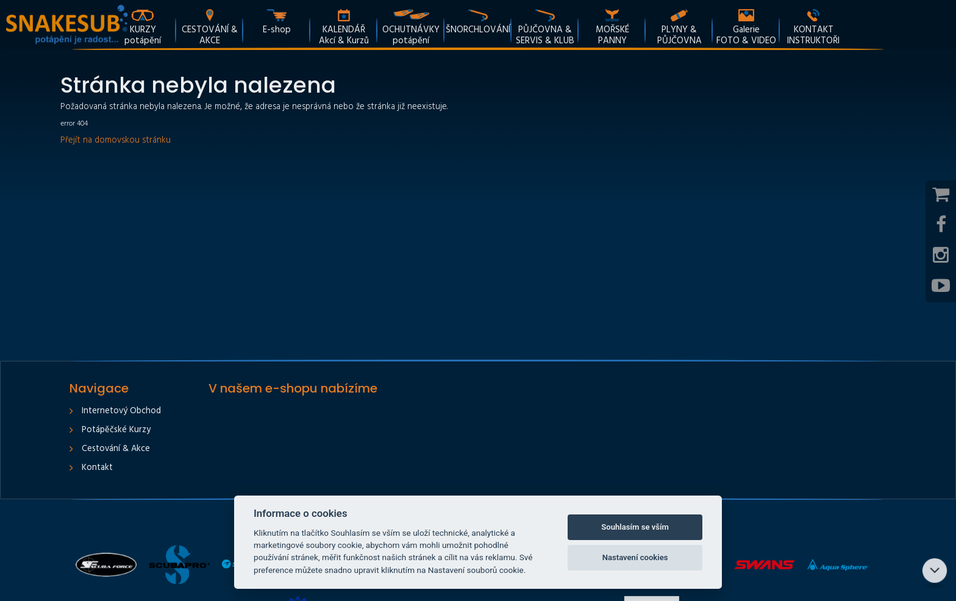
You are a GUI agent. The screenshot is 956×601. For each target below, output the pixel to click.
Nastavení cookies (635, 557)
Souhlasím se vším (635, 527)
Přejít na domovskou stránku (115, 140)
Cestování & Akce (116, 449)
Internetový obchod (121, 411)
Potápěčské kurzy (116, 430)
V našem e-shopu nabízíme (293, 388)
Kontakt (97, 468)
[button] (545, 24)
